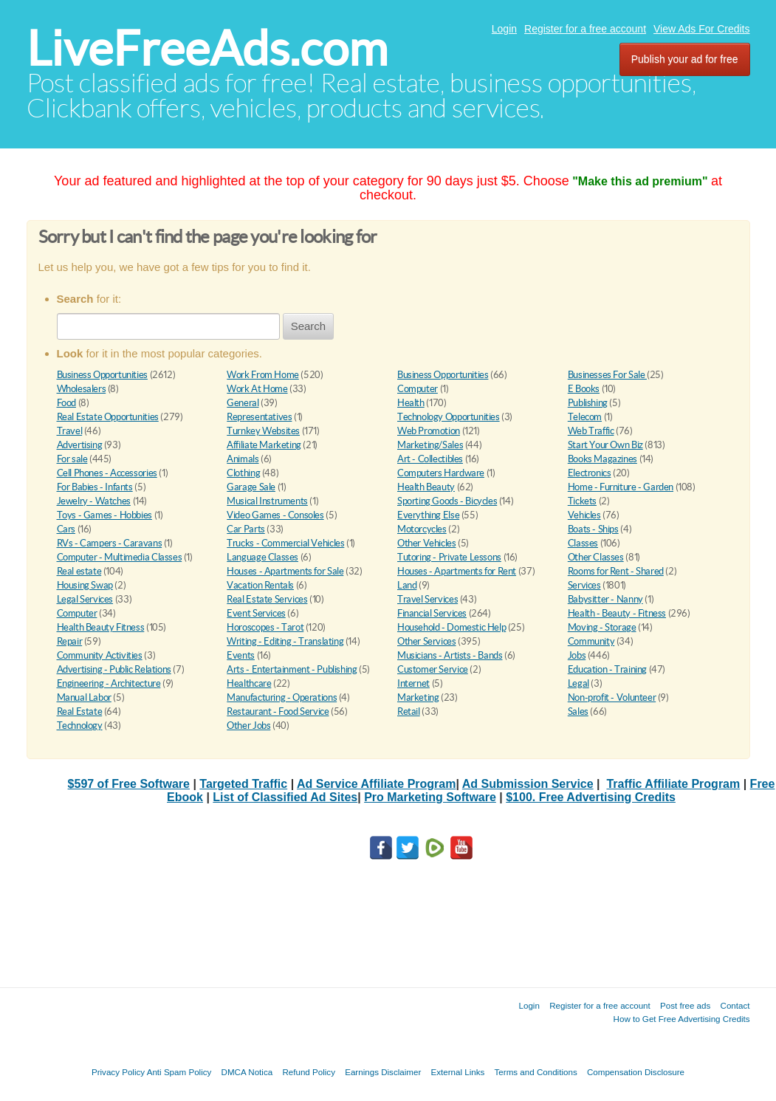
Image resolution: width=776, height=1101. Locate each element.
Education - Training (607, 669)
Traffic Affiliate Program (673, 784)
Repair (70, 641)
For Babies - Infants (95, 487)
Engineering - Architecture (109, 683)
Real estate (79, 571)
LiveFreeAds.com (207, 48)
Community (591, 641)
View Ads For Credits (701, 29)
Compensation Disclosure (635, 1072)
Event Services (256, 613)
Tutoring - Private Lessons (449, 557)
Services (584, 585)
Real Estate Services (267, 599)
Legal (578, 683)
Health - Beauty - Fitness (617, 613)
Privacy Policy (118, 1072)
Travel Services (427, 599)
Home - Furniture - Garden (620, 487)
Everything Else (428, 515)
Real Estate (80, 711)
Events (241, 655)
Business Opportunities (102, 374)
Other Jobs (248, 725)
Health (411, 402)
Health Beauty (426, 487)
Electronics (589, 473)
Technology (80, 725)
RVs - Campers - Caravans (109, 543)
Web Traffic (591, 430)
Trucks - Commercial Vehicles (285, 543)
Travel (70, 430)
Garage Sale (251, 487)
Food (66, 402)
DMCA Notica (247, 1072)
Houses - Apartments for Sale (285, 571)
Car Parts (246, 529)
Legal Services (85, 599)
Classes (583, 543)
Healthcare (249, 683)
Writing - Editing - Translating (285, 641)
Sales (578, 711)
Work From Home (263, 374)
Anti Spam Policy (179, 1072)
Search (308, 326)
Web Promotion (428, 430)
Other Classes (596, 557)
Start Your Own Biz (605, 444)
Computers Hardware (440, 473)
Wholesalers (81, 388)
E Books (584, 388)
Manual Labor (84, 697)
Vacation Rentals (260, 585)
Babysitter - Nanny (605, 599)
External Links (458, 1072)
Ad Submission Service (528, 784)
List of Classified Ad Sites (285, 797)
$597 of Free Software (129, 784)
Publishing (588, 402)
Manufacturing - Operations (282, 697)
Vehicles (584, 515)
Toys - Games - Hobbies (104, 515)
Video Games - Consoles (275, 515)
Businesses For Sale (607, 374)
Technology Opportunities (448, 416)
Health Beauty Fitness (101, 627)
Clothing (243, 473)
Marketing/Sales (430, 444)
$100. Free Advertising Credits (591, 797)
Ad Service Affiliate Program (376, 784)
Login (504, 29)
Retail (408, 711)
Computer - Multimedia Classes (119, 557)
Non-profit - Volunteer (612, 697)
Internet (413, 683)
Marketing (418, 697)
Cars (66, 529)
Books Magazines (602, 458)
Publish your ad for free (684, 59)
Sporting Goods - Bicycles (447, 501)
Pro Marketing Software (430, 797)
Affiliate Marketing (264, 444)
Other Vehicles (426, 543)
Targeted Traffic (243, 784)
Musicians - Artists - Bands (449, 655)
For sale (72, 458)
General (242, 402)
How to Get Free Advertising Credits (682, 1018)
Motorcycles (422, 529)
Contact (735, 1005)
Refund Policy (308, 1072)
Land (406, 585)
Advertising (80, 444)
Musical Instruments (267, 501)
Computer (417, 388)
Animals (242, 458)
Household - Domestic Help (451, 627)
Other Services (426, 641)
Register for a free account (585, 29)
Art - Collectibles (430, 458)
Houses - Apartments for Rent (456, 571)
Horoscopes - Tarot (265, 627)
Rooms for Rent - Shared (616, 571)
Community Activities (100, 655)
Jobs (577, 655)
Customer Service (432, 669)
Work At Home (257, 388)
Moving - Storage (602, 627)
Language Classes (262, 557)
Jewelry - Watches (94, 501)
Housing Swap (85, 585)
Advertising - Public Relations (114, 669)
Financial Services (432, 613)
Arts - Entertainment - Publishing (292, 669)
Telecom (585, 416)
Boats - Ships (593, 529)
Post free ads (685, 1005)
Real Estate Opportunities (108, 416)
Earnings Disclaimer (383, 1072)
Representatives (259, 416)
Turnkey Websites (263, 430)
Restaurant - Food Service (278, 711)
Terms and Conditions (536, 1072)
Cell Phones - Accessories (107, 473)
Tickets (582, 501)
